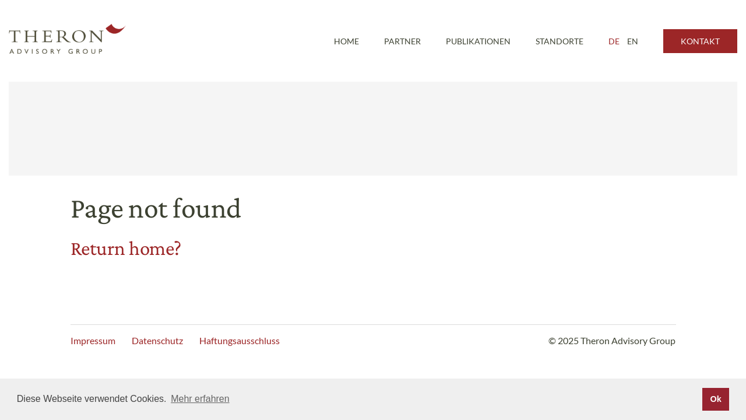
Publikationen (478, 41)
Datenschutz (157, 340)
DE (614, 41)
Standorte (559, 41)
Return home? (126, 248)
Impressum (93, 340)
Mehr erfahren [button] (200, 399)
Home (346, 41)
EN (632, 41)
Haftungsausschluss (239, 340)
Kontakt (700, 41)
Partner (402, 41)
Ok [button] (715, 399)
